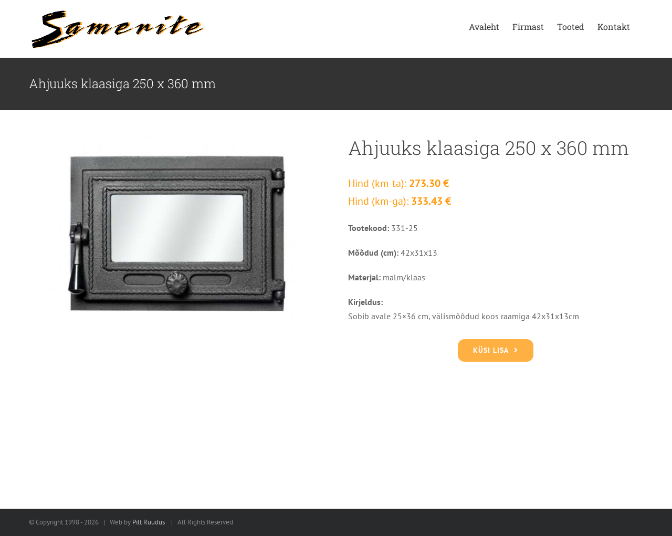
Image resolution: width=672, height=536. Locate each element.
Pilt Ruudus (148, 522)
